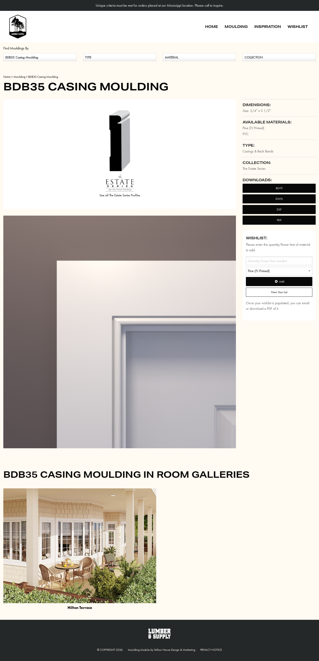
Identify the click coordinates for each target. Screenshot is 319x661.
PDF (279, 220)
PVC (246, 134)
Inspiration (267, 26)
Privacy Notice (211, 650)
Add (279, 281)
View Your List (279, 292)
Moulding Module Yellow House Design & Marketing (161, 650)
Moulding (236, 26)
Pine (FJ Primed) (253, 128)
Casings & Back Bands (258, 151)
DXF (279, 209)
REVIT (279, 188)
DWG (279, 199)
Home (211, 26)
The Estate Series (254, 168)
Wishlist (298, 26)
